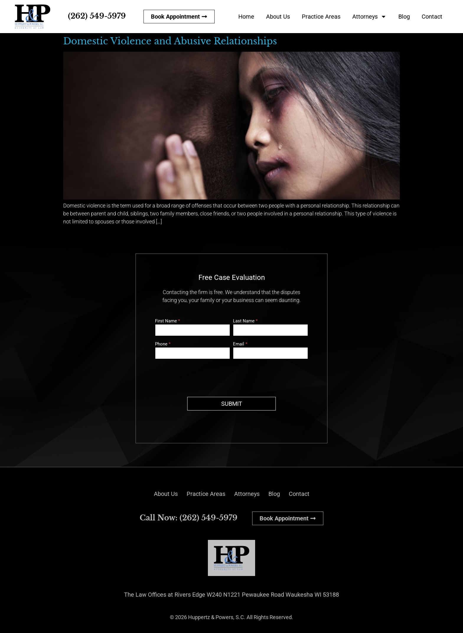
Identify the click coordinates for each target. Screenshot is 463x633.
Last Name (245, 321)
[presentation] (200, 376)
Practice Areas (321, 16)
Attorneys (369, 16)
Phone (163, 344)
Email (240, 344)
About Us (278, 16)
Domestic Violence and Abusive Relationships (170, 41)
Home (246, 16)
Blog (404, 16)
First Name (167, 321)
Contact (432, 16)
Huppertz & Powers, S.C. (216, 617)
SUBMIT (231, 403)
